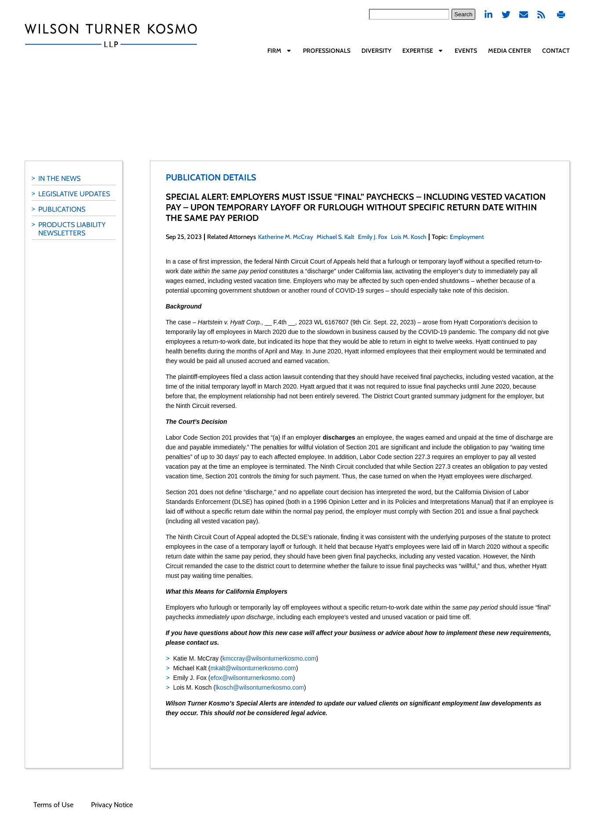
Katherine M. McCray (285, 237)
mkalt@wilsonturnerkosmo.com (253, 668)
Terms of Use (53, 805)
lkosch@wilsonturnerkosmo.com (259, 687)
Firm (279, 50)
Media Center (509, 51)
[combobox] (409, 14)
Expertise (423, 50)
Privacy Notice (112, 805)
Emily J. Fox (372, 237)
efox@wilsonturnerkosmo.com (251, 677)
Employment (467, 237)
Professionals (326, 51)
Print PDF (561, 14)
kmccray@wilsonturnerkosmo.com (269, 658)
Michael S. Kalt (335, 237)
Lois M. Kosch (408, 237)
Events (466, 51)
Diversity (376, 51)
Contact (556, 51)
